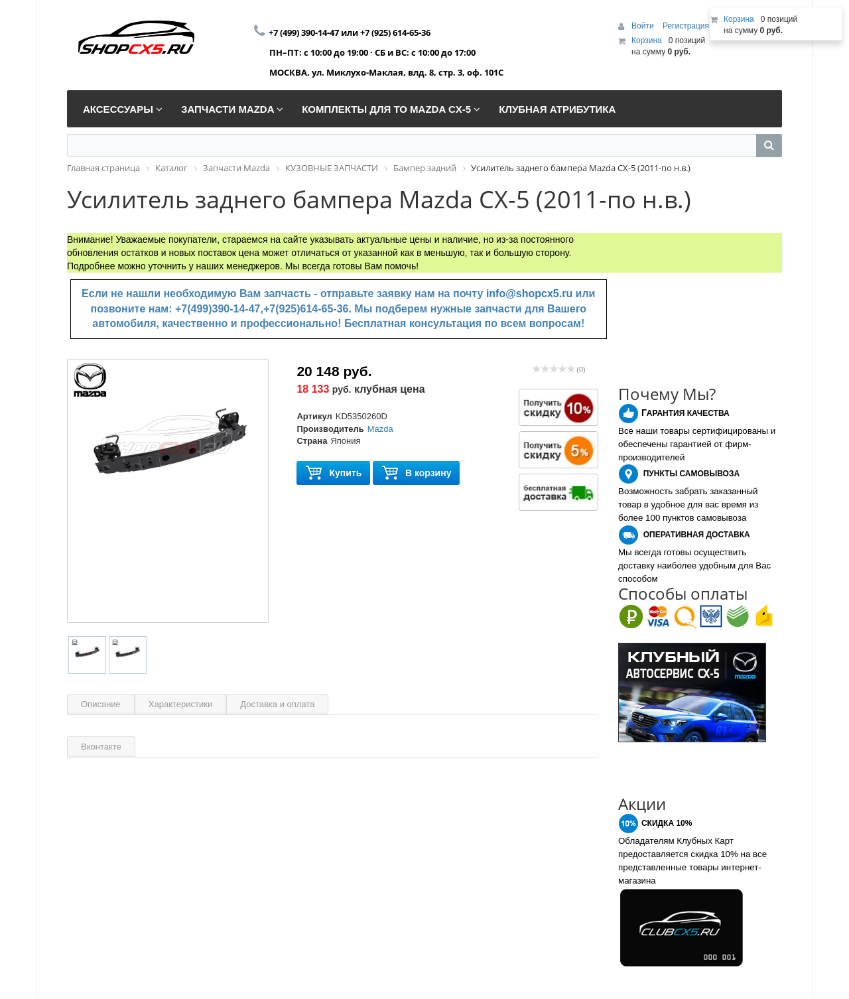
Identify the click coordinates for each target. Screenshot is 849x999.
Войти (643, 26)
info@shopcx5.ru (529, 293)
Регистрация (686, 26)
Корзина (646, 40)
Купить (333, 473)
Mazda (380, 429)
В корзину (416, 473)
